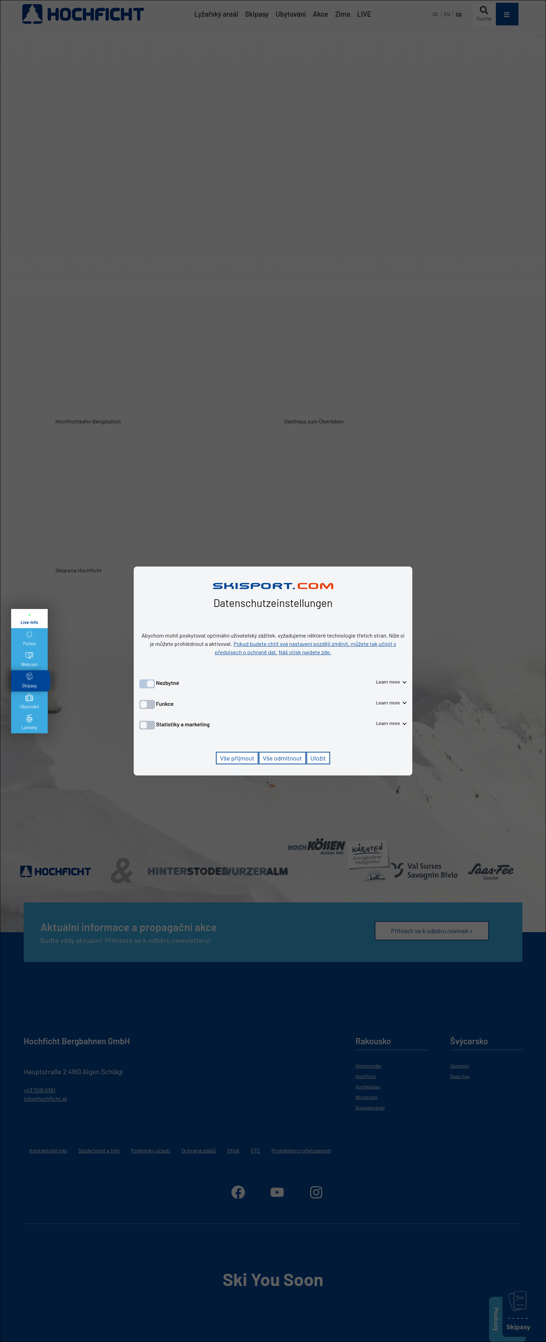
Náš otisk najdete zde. (305, 652)
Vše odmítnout (282, 758)
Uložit (318, 758)
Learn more (391, 682)
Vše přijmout (237, 758)
